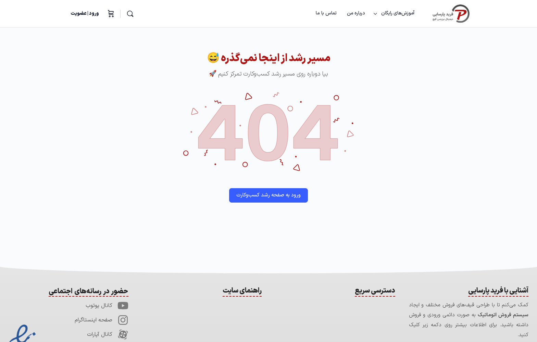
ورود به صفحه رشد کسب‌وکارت (268, 195)
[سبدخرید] (110, 13)
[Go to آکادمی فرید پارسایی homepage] (451, 13)
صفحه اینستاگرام (93, 320)
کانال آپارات (99, 334)
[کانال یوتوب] (122, 305)
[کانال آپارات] (122, 334)
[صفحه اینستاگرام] (122, 320)
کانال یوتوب (99, 305)
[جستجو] (130, 14)
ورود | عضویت (85, 13)
